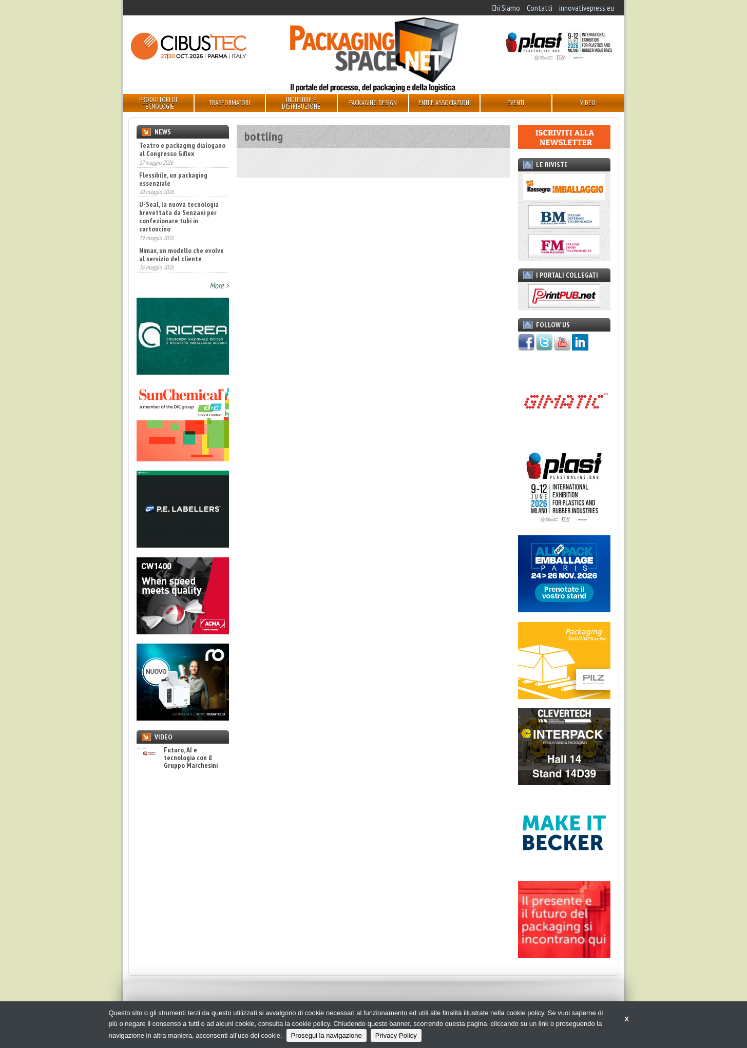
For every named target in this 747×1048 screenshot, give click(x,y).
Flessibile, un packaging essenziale (173, 179)
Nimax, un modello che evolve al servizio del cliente (181, 254)
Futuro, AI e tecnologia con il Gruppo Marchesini (177, 758)
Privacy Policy (396, 1035)
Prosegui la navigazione (326, 1035)
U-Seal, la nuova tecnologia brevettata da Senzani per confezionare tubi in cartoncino (179, 216)
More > (219, 285)
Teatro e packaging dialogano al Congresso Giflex (182, 149)
